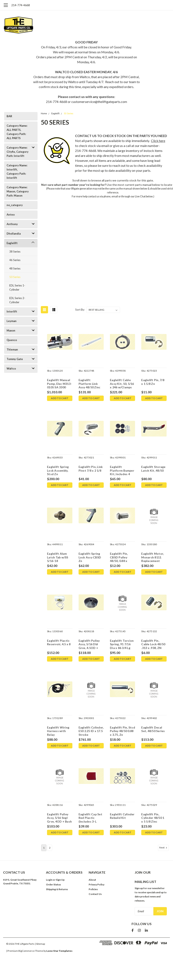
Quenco (12, 340)
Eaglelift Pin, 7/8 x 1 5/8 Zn (152, 381)
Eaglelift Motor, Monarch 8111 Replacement (152, 557)
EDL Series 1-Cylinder (17, 287)
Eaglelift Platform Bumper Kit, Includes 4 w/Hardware (122, 470)
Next (163, 848)
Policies (93, 889)
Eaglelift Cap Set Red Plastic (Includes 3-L (90, 817)
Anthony (12, 224)
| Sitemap (40, 942)
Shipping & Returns (57, 889)
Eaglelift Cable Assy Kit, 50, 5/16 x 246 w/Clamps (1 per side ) (122, 384)
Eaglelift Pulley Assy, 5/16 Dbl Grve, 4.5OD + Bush (89, 644)
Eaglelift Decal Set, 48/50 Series (153, 729)
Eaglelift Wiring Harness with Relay (58, 731)
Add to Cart (59, 398)
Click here (158, 141)
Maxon (11, 330)
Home (44, 113)
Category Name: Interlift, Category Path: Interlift (17, 171)
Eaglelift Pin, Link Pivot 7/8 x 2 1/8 (90, 468)
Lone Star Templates (59, 949)
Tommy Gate (15, 359)
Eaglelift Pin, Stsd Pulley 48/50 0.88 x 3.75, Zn (122, 731)
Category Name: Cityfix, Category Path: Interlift (17, 151)
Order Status (53, 884)
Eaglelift (12, 243)
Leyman (11, 321)
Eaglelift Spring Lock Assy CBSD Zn (89, 557)
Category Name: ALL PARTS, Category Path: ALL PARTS (17, 132)
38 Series (14, 251)
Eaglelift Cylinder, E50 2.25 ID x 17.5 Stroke (91, 731)
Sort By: (80, 309)
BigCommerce (26, 949)
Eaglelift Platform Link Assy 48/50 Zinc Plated (89, 384)
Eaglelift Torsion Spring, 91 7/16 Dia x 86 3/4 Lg (121, 644)
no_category (15, 205)
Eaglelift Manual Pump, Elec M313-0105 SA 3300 (59, 383)
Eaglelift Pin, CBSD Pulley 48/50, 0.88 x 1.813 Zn (119, 557)
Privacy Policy (96, 884)
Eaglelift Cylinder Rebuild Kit (122, 816)
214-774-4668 (20, 5)
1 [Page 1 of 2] (44, 847)
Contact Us (95, 894)
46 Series (14, 260)
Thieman (12, 349)
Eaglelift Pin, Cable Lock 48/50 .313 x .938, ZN (153, 644)
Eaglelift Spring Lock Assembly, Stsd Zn (57, 470)
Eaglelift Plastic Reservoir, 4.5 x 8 (59, 642)
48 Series (14, 268)
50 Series (14, 277)
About (92, 879)
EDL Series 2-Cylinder (17, 300)
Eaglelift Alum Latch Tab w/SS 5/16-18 (57, 557)
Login (49, 879)
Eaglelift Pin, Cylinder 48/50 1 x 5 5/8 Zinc (154, 817)
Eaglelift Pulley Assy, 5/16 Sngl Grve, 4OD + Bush (59, 817)
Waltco (11, 368)
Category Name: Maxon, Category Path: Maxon (18, 191)
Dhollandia (14, 233)
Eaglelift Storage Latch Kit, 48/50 (153, 468)
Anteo (11, 214)
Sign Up (60, 879)
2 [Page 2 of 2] (50, 847)
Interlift (12, 311)
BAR (9, 116)
